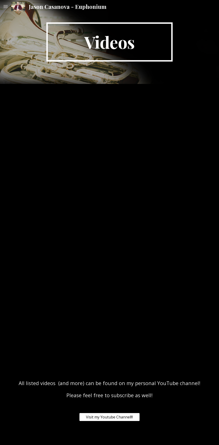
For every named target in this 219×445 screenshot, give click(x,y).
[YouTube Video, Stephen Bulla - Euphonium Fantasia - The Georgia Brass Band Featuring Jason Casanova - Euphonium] (158, 185)
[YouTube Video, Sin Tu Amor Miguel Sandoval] (183, 276)
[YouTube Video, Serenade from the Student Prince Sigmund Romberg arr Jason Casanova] (183, 242)
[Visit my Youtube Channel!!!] (109, 417)
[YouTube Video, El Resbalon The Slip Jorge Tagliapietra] (134, 242)
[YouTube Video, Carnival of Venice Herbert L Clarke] (60, 258)
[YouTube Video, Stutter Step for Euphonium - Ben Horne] (158, 115)
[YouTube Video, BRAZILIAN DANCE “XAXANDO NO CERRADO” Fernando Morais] (60, 333)
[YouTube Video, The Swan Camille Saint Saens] (134, 276)
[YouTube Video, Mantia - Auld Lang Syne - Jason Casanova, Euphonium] (60, 183)
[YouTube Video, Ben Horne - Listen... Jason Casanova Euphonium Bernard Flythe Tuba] (60, 116)
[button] (5, 6)
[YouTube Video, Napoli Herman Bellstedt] (158, 334)
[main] (109, 42)
